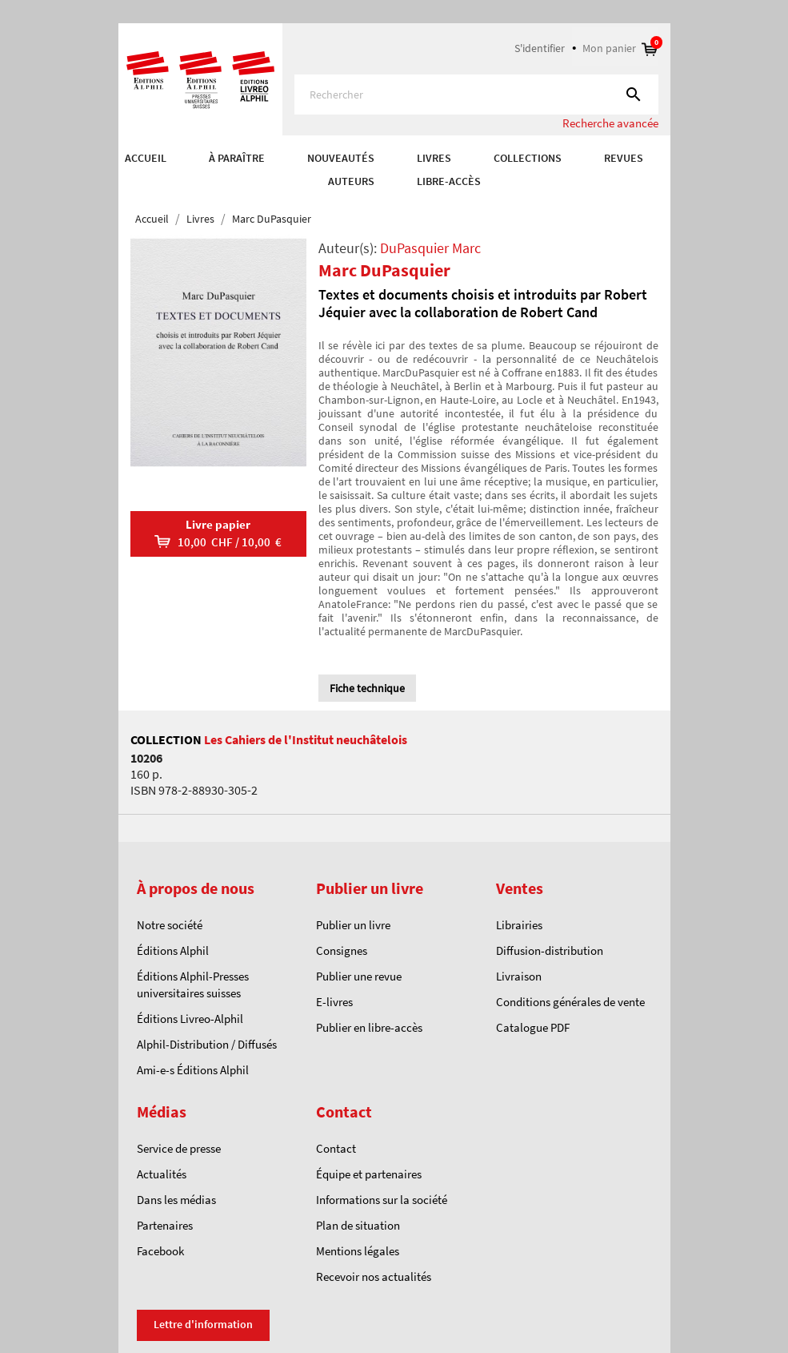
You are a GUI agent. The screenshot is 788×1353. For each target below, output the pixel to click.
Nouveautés (340, 158)
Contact (336, 1148)
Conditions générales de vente (570, 1001)
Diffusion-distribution (549, 950)
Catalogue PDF (533, 1027)
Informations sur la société (381, 1199)
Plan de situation (358, 1225)
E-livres (334, 1001)
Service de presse (179, 1148)
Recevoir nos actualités (373, 1276)
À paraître (237, 158)
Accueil (145, 158)
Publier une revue (359, 976)
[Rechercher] (476, 94)
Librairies (519, 924)
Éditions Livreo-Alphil (190, 1018)
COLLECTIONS (528, 158)
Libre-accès (449, 181)
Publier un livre (353, 924)
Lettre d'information (203, 1324)
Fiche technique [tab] (367, 688)
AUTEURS (351, 181)
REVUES (623, 158)
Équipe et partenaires (369, 1174)
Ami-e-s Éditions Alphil (193, 1069)
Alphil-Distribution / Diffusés (207, 1044)
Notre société (169, 924)
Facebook (160, 1250)
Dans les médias (176, 1199)
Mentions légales (357, 1250)
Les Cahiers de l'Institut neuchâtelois (305, 739)
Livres (434, 158)
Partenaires (165, 1225)
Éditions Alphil (173, 950)
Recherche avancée (610, 123)
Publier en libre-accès (369, 1027)
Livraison (519, 976)
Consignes (341, 950)
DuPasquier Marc (430, 248)
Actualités (161, 1174)
